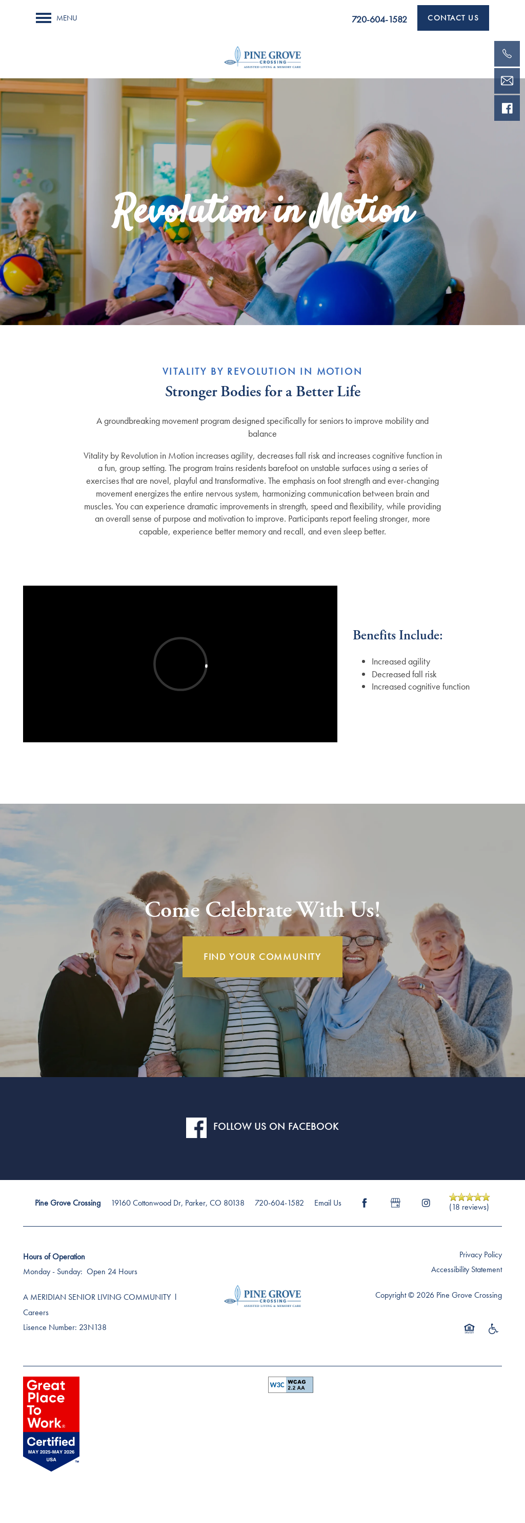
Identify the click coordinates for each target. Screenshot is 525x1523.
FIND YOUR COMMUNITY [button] (262, 956)
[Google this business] (395, 1203)
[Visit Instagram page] (426, 1203)
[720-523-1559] (507, 54)
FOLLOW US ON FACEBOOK (276, 1127)
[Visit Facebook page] (364, 1203)
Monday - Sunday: (53, 1271)
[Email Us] (507, 81)
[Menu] (56, 18)
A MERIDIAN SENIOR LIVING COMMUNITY (97, 1297)
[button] (453, 18)
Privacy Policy (480, 1254)
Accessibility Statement (466, 1269)
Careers (36, 1312)
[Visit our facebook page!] (507, 108)
